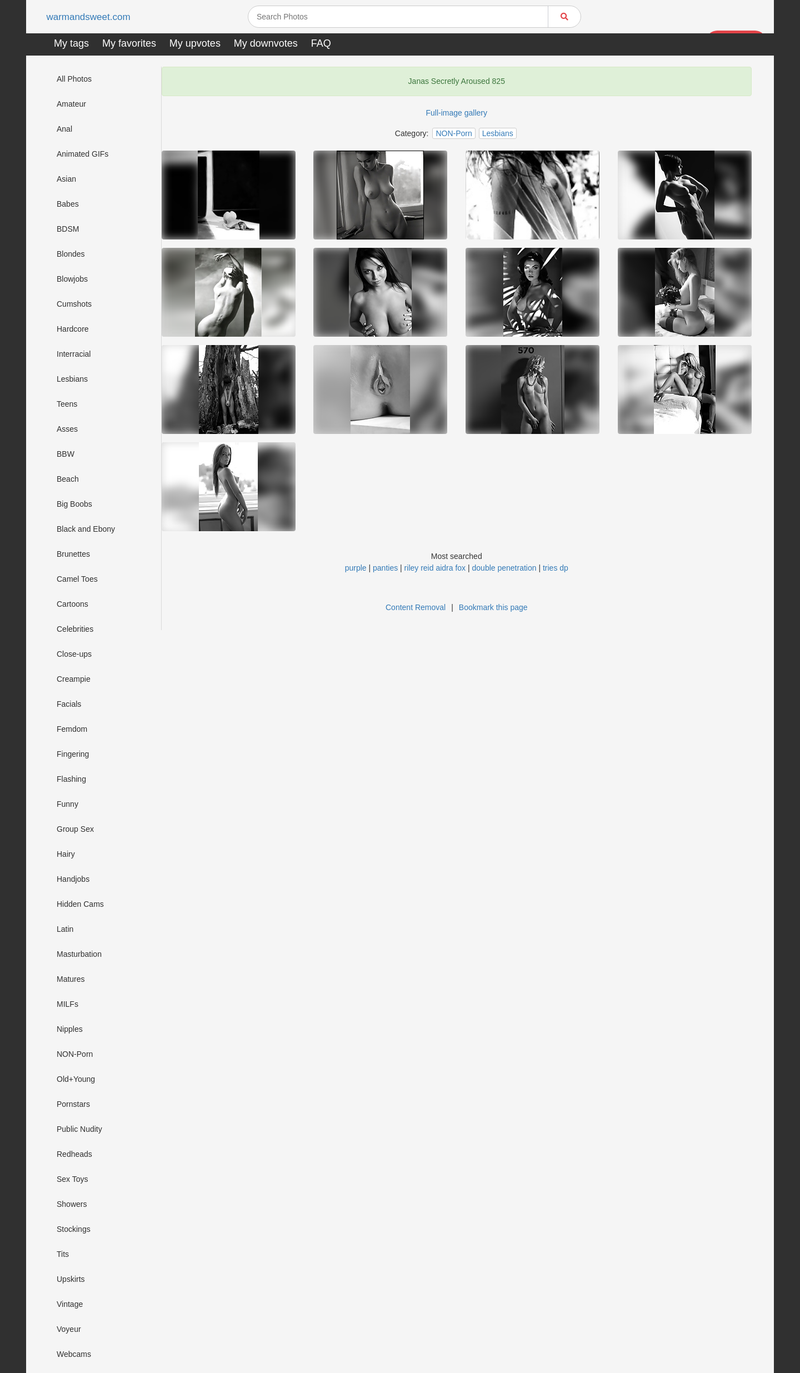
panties (385, 567)
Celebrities (75, 629)
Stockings (74, 1229)
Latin (65, 929)
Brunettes (73, 554)
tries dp (555, 567)
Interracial (74, 354)
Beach (68, 479)
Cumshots (74, 303)
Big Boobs (74, 504)
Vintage (70, 1304)
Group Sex (75, 829)
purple (356, 567)
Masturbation (79, 954)
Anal (64, 128)
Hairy (66, 854)
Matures (71, 979)
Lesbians (72, 379)
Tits (63, 1254)
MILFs (67, 1004)
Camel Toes (77, 579)
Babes (68, 203)
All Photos (74, 78)
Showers (72, 1204)
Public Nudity (79, 1129)
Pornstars (73, 1104)
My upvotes (195, 43)
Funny (67, 804)
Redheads (74, 1154)
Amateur (71, 103)
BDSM (68, 228)
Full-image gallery (456, 112)
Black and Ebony (86, 529)
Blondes (71, 253)
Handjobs (73, 879)
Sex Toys (72, 1179)
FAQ (321, 43)
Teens (67, 404)
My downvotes (266, 43)
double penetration (504, 567)
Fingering (73, 754)
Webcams (74, 1354)
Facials (69, 704)
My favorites (129, 43)
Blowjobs (72, 278)
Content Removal (416, 607)
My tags (71, 43)
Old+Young (76, 1079)
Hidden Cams (80, 904)
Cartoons (72, 604)
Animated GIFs (82, 153)
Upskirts (71, 1279)
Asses (67, 429)
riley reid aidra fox (435, 567)
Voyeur (69, 1329)
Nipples (70, 1029)
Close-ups (74, 654)
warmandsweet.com (90, 17)
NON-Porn (75, 1054)
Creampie (74, 679)
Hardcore (73, 328)
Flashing (71, 779)
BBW (65, 454)
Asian (66, 178)
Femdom (72, 729)
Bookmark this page (493, 607)
